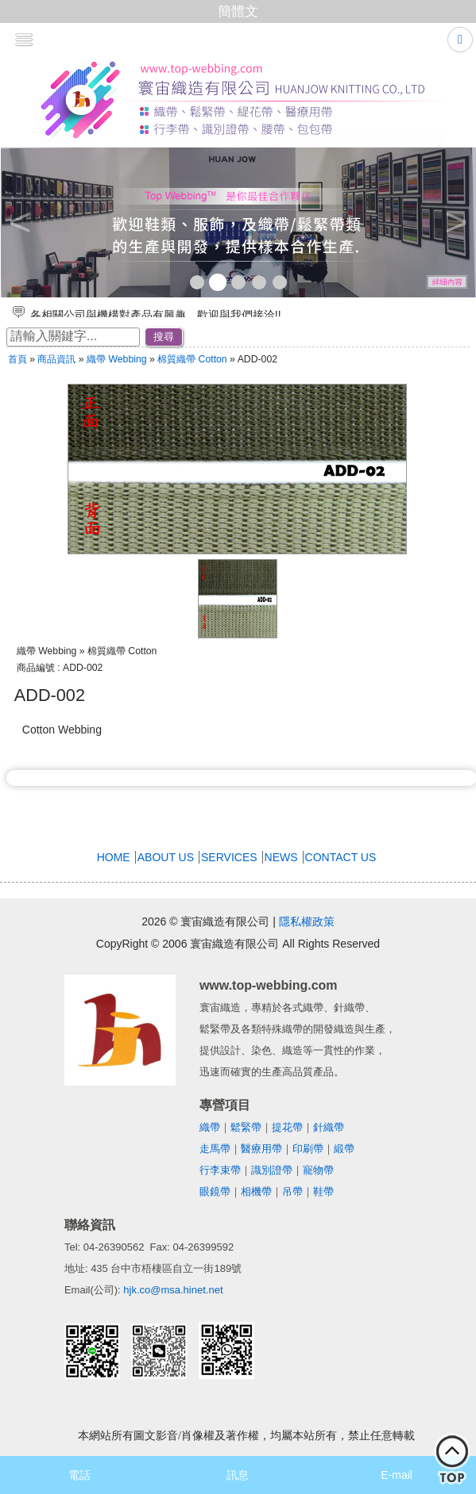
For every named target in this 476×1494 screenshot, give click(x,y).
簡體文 (238, 11)
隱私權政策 (307, 921)
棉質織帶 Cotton (193, 359)
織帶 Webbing (117, 359)
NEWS (281, 857)
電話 (79, 1475)
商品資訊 (56, 359)
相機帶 (256, 1191)
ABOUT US (165, 857)
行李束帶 (220, 1170)
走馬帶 (214, 1149)
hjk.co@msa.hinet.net (173, 1290)
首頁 (17, 359)
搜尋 (163, 337)
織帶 (209, 1127)
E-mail (396, 1475)
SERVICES (229, 857)
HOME (113, 857)
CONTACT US (341, 857)
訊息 (237, 1475)
